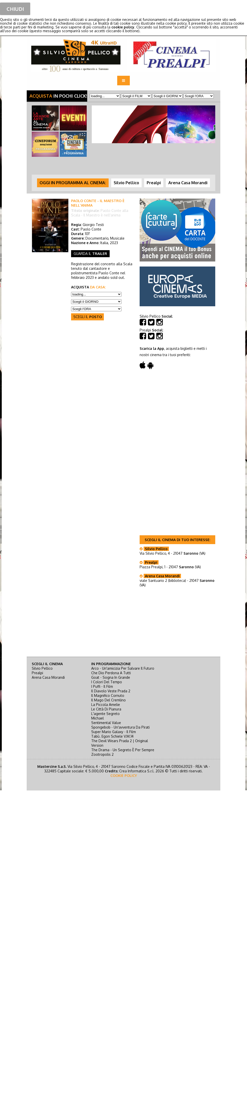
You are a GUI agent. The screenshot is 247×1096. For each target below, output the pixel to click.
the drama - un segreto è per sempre (122, 750)
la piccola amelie (105, 704)
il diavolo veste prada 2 (110, 691)
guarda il (90, 253)
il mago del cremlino (108, 700)
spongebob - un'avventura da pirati (120, 727)
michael (97, 718)
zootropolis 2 (102, 754)
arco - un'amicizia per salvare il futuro (122, 668)
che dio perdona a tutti (111, 673)
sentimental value (106, 723)
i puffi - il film (102, 686)
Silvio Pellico (42, 668)
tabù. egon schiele (112, 736)
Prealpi (37, 673)
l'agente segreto (105, 713)
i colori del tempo (106, 682)
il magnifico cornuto (107, 695)
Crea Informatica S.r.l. (137, 771)
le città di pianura (106, 709)
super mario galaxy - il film (113, 732)
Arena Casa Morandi (48, 677)
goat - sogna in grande (110, 677)
